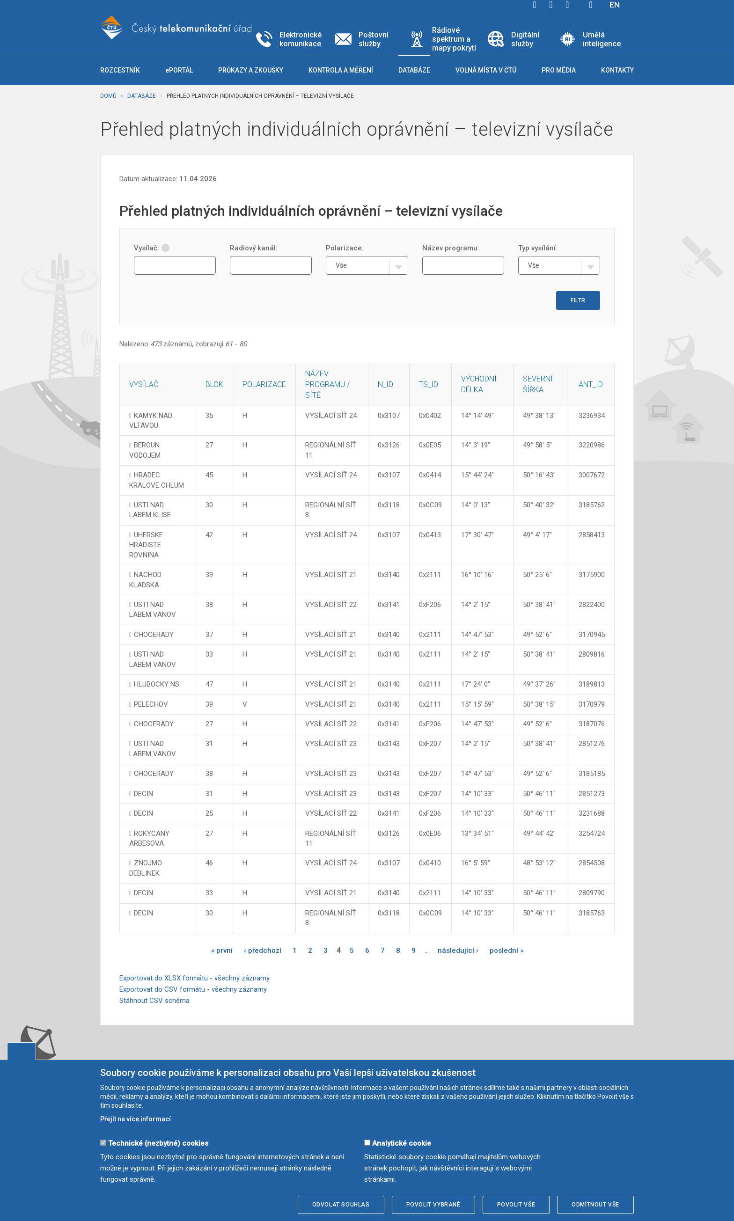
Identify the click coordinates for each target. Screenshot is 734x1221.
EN (614, 4)
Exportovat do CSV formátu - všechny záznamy (193, 989)
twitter (551, 4)
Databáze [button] (414, 70)
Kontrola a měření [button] (340, 70)
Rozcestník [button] (120, 70)
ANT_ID (591, 384)
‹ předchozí (262, 950)
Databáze (141, 96)
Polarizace (264, 384)
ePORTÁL (179, 70)
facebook (534, 4)
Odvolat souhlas (341, 1204)
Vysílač (143, 384)
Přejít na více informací (135, 1119)
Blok (214, 384)
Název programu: (450, 248)
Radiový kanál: (254, 248)
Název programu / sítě (327, 384)
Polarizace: (345, 248)
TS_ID (428, 384)
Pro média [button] (559, 70)
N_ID (385, 384)
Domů (108, 96)
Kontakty (617, 70)
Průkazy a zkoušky (250, 70)
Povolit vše (516, 1204)
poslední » (506, 950)
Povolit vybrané (433, 1204)
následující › (458, 950)
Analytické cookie (401, 1143)
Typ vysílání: (538, 248)
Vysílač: (151, 248)
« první (222, 950)
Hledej (590, 4)
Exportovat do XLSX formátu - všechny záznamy (194, 978)
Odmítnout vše (595, 1204)
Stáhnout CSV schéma (154, 1000)
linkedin (567, 4)
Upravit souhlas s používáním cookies (21, 1051)
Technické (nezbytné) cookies (158, 1143)
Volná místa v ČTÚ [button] (485, 70)
